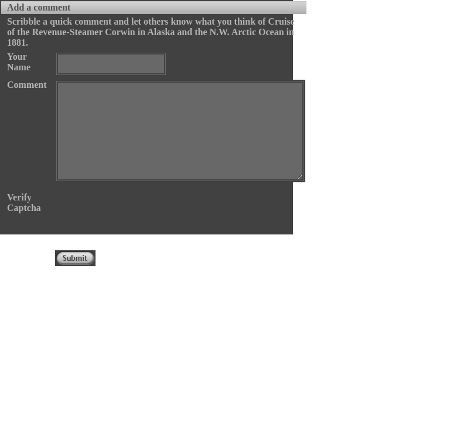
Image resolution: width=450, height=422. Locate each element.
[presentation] (144, 215)
